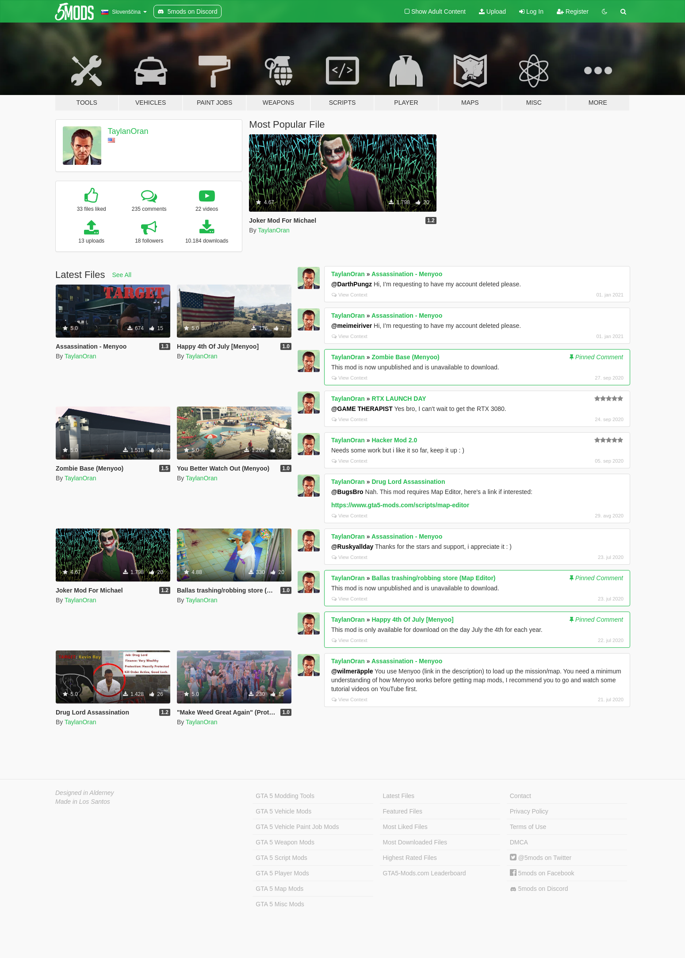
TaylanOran (128, 131)
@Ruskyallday (352, 546)
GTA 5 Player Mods (282, 873)
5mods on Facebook (542, 873)
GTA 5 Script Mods (281, 857)
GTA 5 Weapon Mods (285, 842)
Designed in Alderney (84, 792)
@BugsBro (347, 491)
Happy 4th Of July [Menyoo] (412, 619)
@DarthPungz (351, 284)
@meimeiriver (351, 325)
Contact (520, 795)
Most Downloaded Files (415, 842)
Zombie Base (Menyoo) (405, 357)
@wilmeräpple (352, 671)
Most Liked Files (405, 826)
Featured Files (402, 811)
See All (122, 274)
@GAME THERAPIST (362, 408)
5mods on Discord (539, 889)
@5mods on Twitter (540, 858)
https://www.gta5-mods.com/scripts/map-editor (400, 505)
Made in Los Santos (82, 801)
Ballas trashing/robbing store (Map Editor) (433, 578)
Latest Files (399, 795)
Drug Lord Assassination (408, 481)
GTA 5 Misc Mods (280, 904)
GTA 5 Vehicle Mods (283, 811)
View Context (349, 294)
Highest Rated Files (410, 857)
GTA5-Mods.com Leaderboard (424, 873)
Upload (492, 11)
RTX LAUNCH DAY (398, 398)
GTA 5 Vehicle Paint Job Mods (297, 826)
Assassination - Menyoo (406, 274)
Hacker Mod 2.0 (394, 440)
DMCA (519, 842)
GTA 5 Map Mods (279, 888)
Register (573, 11)
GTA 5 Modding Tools (285, 795)
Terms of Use (528, 826)
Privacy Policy (529, 811)
